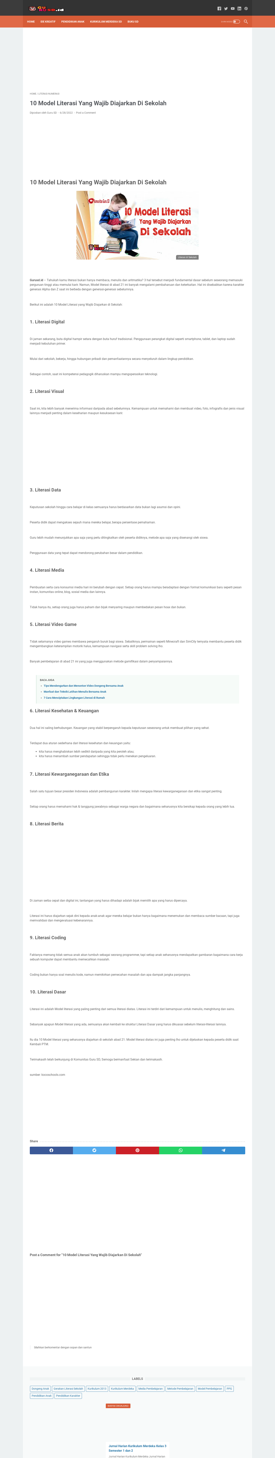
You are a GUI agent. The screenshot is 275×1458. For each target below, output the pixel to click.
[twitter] (73, 1220)
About (129, 1444)
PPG (221, 74)
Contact (158, 1444)
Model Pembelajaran (202, 74)
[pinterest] (101, 1220)
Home (33, 15)
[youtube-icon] (230, 5)
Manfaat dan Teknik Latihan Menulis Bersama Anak (75, 724)
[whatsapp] (130, 1220)
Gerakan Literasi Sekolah (226, 46)
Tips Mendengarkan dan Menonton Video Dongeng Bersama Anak (83, 718)
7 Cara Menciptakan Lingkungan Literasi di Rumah (74, 730)
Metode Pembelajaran (203, 67)
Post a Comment (86, 108)
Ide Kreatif (50, 15)
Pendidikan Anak (75, 15)
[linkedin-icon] (237, 5)
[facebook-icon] (216, 5)
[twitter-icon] (223, 5)
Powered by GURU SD (143, 1452)
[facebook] (44, 1220)
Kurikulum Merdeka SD (109, 15)
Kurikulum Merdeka (224, 53)
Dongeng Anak (198, 46)
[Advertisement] (102, 54)
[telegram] (159, 1220)
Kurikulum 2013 (199, 53)
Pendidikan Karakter (226, 81)
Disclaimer (143, 1444)
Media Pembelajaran (202, 60)
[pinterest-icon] (243, 5)
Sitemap (117, 1444)
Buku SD (135, 15)
